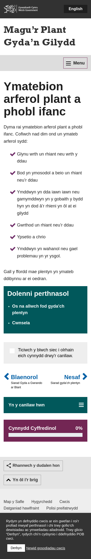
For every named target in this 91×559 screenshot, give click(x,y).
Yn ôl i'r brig (25, 479)
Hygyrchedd (42, 502)
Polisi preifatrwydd (62, 508)
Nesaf (65, 379)
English (76, 9)
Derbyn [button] (16, 548)
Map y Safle (14, 502)
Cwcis (64, 502)
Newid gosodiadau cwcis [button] (45, 548)
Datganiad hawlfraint (21, 508)
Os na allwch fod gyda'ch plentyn (38, 309)
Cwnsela (21, 322)
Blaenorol (27, 381)
